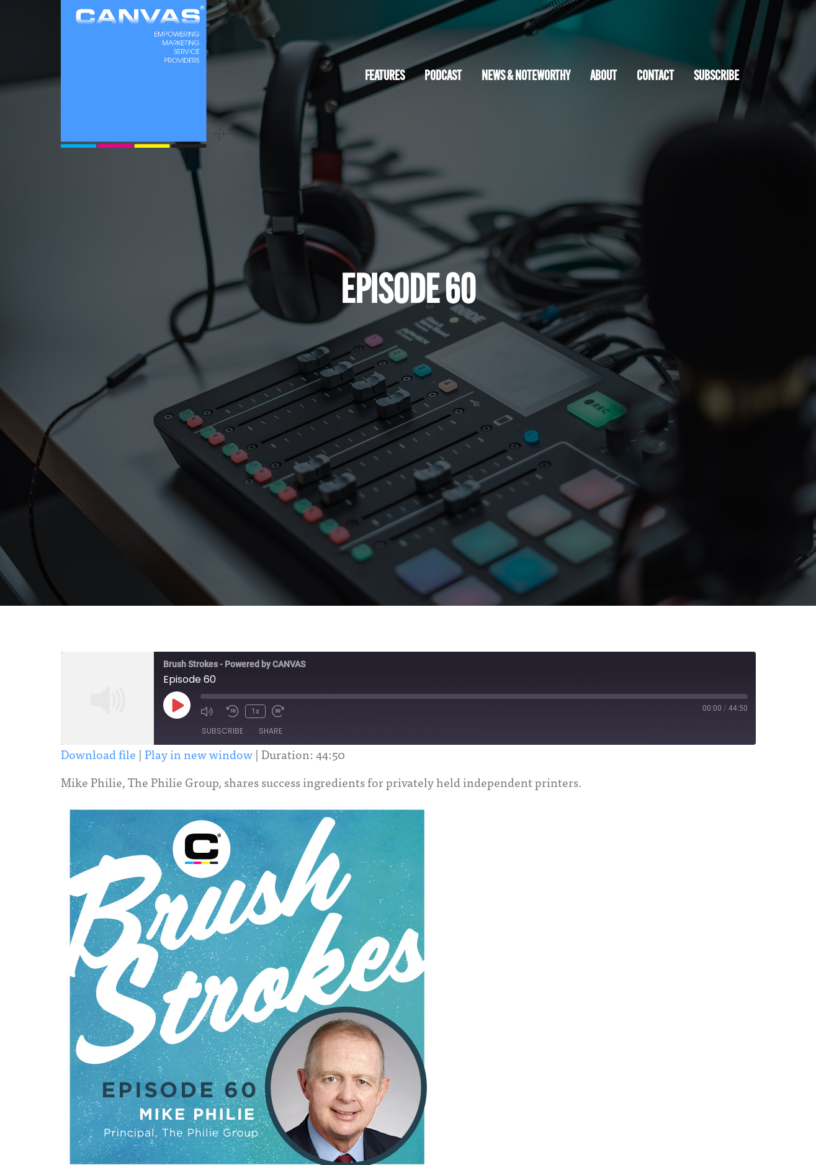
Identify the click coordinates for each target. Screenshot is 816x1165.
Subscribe (716, 77)
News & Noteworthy (526, 77)
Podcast (443, 77)
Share (270, 731)
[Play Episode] (177, 705)
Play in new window (199, 753)
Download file (98, 753)
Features (385, 77)
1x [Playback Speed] (255, 711)
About (603, 77)
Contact (655, 77)
